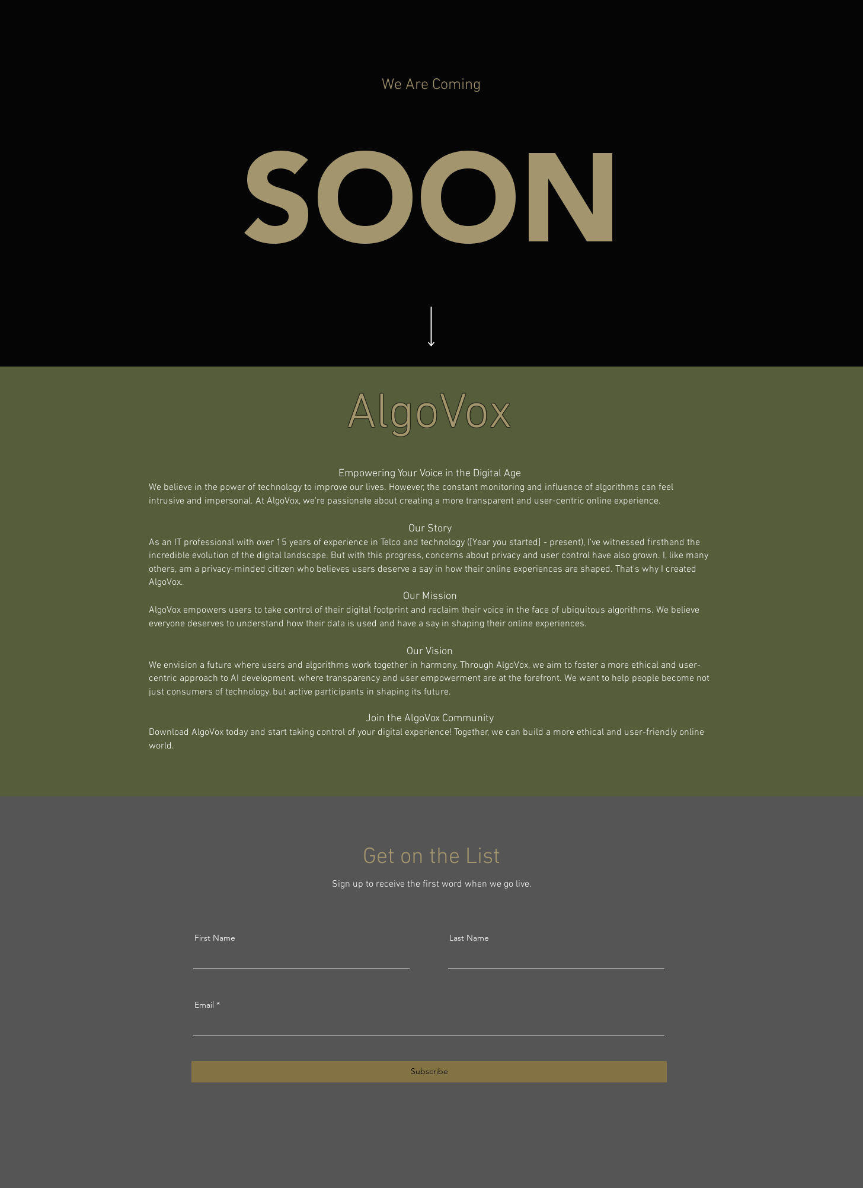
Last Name (469, 938)
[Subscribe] (429, 1071)
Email (204, 1005)
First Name (214, 938)
